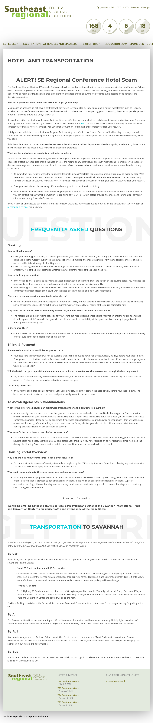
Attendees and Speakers (60, 43)
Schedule (9, 43)
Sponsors (137, 43)
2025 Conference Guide (68, 688)
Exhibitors (90, 43)
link (82, 123)
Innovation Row (115, 43)
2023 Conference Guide (68, 702)
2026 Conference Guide (68, 681)
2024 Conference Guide (68, 695)
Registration (31, 43)
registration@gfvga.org (18, 207)
